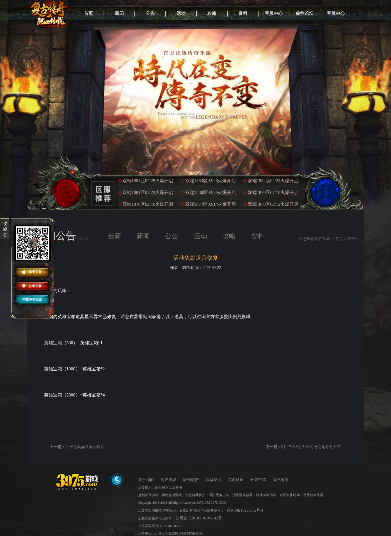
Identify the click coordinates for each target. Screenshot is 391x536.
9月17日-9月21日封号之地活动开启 (311, 447)
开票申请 (258, 480)
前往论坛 (305, 13)
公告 (150, 13)
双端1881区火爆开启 (148, 192)
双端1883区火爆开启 (210, 180)
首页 (88, 13)
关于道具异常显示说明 (85, 447)
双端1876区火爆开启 (273, 204)
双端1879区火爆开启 (273, 192)
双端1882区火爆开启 (273, 180)
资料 (242, 13)
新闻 (119, 13)
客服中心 (274, 13)
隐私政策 (281, 480)
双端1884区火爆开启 (148, 180)
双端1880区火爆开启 (210, 192)
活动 (181, 13)
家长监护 (191, 480)
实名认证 (236, 480)
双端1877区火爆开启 (210, 204)
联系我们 (213, 480)
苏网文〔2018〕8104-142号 (198, 518)
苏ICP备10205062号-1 (245, 510)
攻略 (211, 13)
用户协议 (168, 480)
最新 (114, 236)
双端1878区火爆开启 (148, 204)
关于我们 (146, 480)
